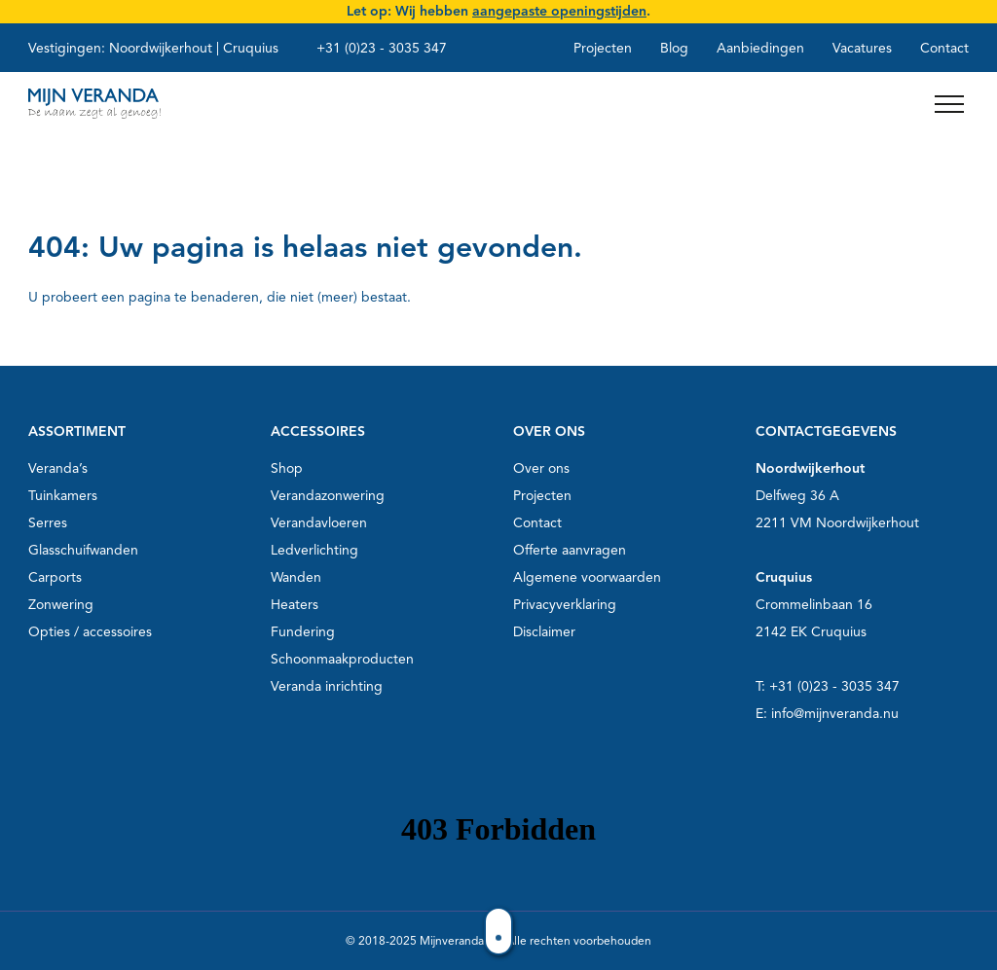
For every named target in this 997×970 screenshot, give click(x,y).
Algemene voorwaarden (587, 577)
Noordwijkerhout (160, 48)
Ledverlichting (314, 550)
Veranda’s (58, 468)
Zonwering (60, 604)
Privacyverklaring (564, 604)
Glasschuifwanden (83, 550)
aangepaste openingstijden (559, 11)
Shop (287, 468)
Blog (674, 48)
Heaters (294, 604)
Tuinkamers (62, 495)
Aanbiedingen (760, 48)
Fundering (303, 632)
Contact (944, 48)
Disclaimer (544, 632)
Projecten (602, 48)
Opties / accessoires (90, 632)
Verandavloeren (319, 523)
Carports (55, 577)
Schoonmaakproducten (342, 659)
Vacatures (862, 48)
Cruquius (250, 48)
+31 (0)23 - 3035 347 (381, 48)
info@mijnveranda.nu (835, 713)
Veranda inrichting (327, 686)
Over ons (541, 468)
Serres (47, 523)
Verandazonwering (328, 495)
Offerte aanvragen (569, 550)
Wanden (296, 577)
